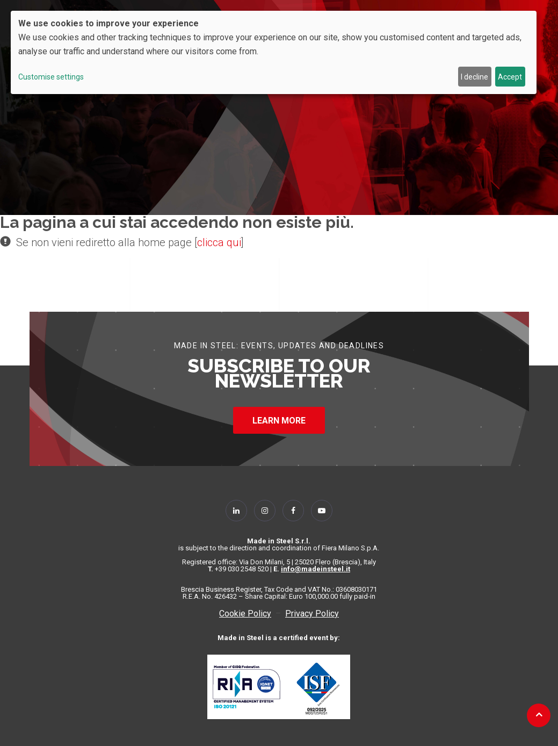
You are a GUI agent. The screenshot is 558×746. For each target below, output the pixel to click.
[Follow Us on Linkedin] (236, 510)
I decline (474, 77)
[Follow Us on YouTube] (321, 510)
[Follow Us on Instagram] (265, 510)
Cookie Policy (245, 613)
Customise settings (51, 77)
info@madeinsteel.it (315, 569)
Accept (510, 77)
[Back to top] (538, 714)
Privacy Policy (312, 613)
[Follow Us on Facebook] (293, 510)
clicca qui (219, 242)
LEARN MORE (279, 420)
